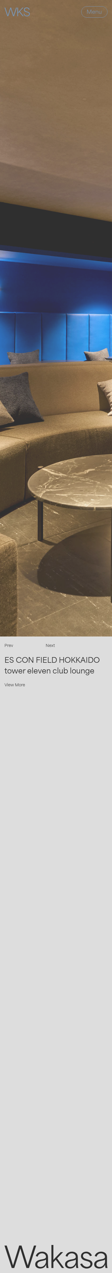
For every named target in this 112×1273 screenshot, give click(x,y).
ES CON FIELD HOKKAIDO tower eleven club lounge (52, 665)
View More (14, 684)
